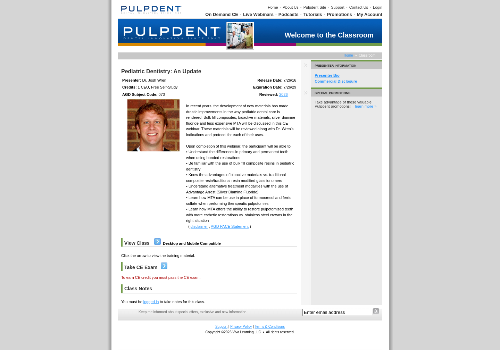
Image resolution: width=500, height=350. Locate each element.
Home (273, 7)
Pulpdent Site (314, 7)
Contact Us (358, 7)
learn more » (365, 106)
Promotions (339, 14)
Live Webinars (258, 14)
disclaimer (199, 226)
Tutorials (312, 14)
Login (377, 7)
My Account (369, 14)
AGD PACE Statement (230, 226)
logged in (151, 302)
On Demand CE (221, 14)
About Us (291, 7)
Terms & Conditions (270, 326)
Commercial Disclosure (336, 81)
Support (337, 7)
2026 (283, 94)
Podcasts (288, 14)
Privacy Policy (241, 326)
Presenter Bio (327, 75)
